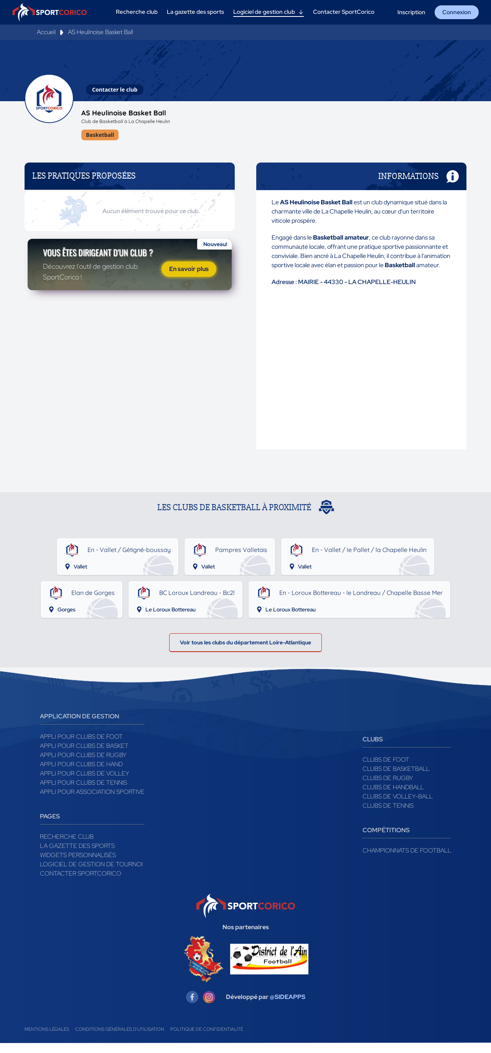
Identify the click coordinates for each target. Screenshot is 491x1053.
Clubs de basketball (396, 779)
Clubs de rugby (387, 788)
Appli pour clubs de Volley (84, 783)
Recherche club (67, 847)
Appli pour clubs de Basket (84, 756)
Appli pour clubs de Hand (81, 774)
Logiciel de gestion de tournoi (91, 874)
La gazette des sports (77, 856)
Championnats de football (406, 860)
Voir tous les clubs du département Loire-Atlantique (245, 650)
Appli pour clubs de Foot (81, 747)
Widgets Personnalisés (78, 865)
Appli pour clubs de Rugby (83, 765)
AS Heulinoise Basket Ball (100, 32)
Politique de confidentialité (206, 1039)
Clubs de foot (385, 770)
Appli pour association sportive (92, 802)
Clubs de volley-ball (397, 806)
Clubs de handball (393, 797)
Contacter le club (114, 89)
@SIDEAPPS (287, 1007)
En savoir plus (189, 290)
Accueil (46, 32)
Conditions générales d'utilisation (119, 1039)
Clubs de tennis (388, 816)
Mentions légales (47, 1039)
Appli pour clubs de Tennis (83, 793)
